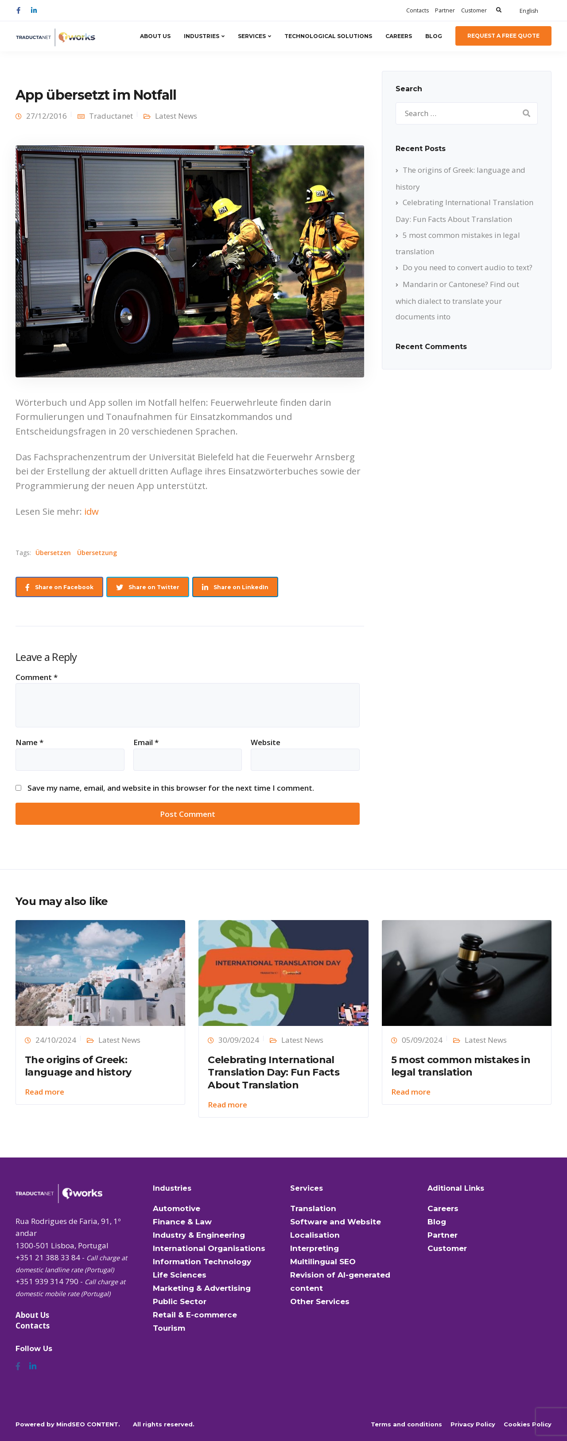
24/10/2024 (55, 1040)
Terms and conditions (406, 1424)
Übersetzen (53, 552)
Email (146, 742)
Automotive (176, 1208)
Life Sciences (179, 1274)
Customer (474, 10)
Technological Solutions (328, 36)
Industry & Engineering (199, 1235)
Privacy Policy (472, 1424)
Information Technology (202, 1261)
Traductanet (111, 116)
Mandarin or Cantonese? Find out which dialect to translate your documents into (457, 300)
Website (265, 742)
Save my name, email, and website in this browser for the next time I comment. (170, 788)
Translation (313, 1208)
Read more (44, 1092)
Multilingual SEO (323, 1261)
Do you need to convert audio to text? (467, 267)
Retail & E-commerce (195, 1314)
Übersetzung (97, 552)
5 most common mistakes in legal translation (461, 1066)
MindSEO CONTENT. (88, 1424)
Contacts (417, 10)
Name (29, 742)
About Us (155, 36)
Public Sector (179, 1301)
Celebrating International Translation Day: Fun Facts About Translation (273, 1072)
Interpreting (314, 1248)
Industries (201, 36)
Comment (37, 677)
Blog (433, 36)
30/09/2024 (238, 1040)
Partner (445, 10)
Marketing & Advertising (202, 1288)
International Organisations (209, 1248)
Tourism (169, 1328)
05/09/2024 (422, 1040)
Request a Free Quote (503, 35)
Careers (398, 36)
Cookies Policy (527, 1424)
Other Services (320, 1301)
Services (252, 36)
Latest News (176, 116)
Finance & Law (182, 1221)
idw (91, 511)
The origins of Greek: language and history (78, 1066)
